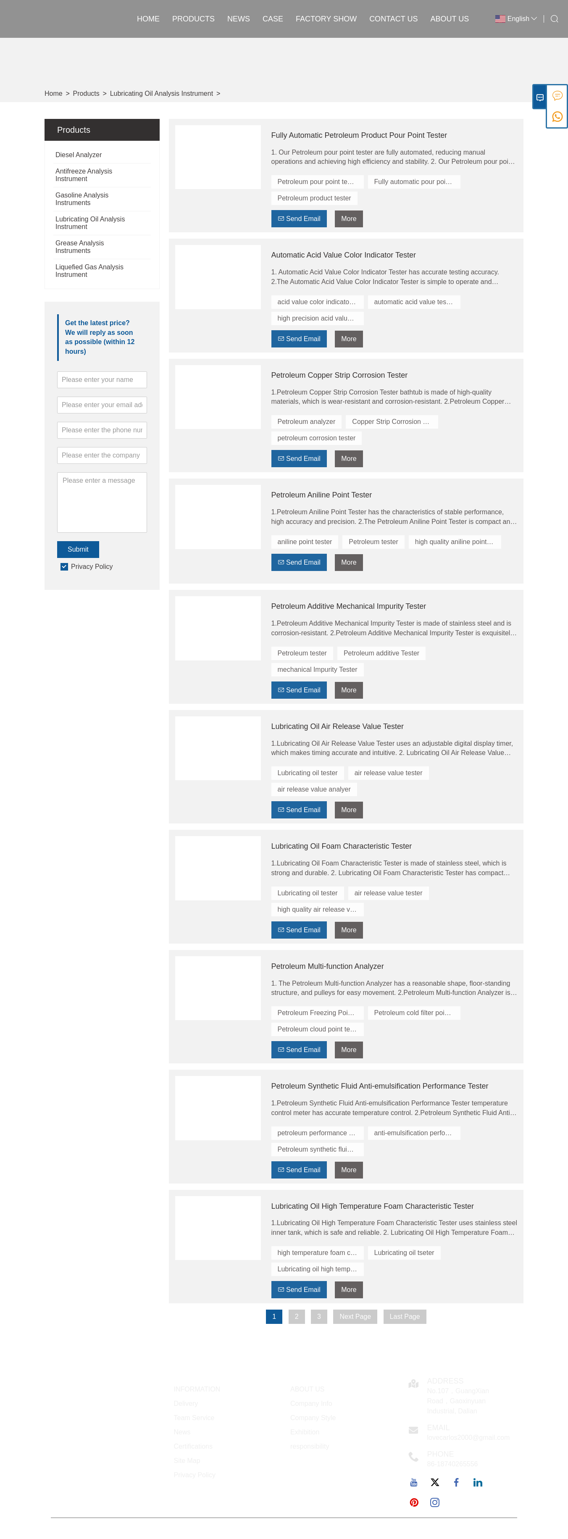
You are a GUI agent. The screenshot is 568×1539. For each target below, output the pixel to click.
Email (438, 1427)
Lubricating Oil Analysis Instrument (161, 93)
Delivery (186, 1403)
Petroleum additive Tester (381, 653)
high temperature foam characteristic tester (321, 1252)
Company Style (313, 1417)
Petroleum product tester (314, 198)
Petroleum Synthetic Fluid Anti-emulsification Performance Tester (380, 1086)
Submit (78, 549)
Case (273, 19)
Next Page (355, 1316)
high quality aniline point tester (458, 541)
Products (193, 19)
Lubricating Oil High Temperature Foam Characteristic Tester (372, 1206)
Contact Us (393, 19)
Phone (440, 1454)
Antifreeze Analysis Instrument (83, 175)
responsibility (309, 1446)
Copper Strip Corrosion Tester (395, 421)
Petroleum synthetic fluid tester (321, 1149)
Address (445, 1381)
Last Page (405, 1316)
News (238, 19)
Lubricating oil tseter (404, 1252)
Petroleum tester (373, 541)
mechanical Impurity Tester (318, 669)
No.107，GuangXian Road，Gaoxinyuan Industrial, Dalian (458, 1401)
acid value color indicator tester (321, 301)
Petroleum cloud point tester (319, 1029)
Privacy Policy (92, 566)
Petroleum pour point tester (318, 181)
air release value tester (389, 772)
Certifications (193, 1446)
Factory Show (326, 19)
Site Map (187, 1460)
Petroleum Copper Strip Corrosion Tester (339, 375)
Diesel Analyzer (78, 154)
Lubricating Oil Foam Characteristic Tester (341, 846)
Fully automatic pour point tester (417, 181)
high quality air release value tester (321, 909)
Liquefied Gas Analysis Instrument (89, 270)
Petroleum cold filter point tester (417, 1012)
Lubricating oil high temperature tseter (321, 1269)
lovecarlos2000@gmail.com (468, 1437)
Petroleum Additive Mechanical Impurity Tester (348, 606)
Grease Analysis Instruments (79, 246)
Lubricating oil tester (308, 772)
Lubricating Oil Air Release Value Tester (337, 726)
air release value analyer (314, 789)
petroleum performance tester (321, 1132)
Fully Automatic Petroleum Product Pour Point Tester (359, 135)
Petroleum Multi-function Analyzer (327, 966)
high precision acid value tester (321, 318)
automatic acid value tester (414, 301)
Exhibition (304, 1432)
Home (148, 19)
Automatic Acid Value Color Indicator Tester (343, 255)
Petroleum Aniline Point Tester (321, 495)
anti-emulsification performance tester (417, 1132)
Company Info (311, 1403)
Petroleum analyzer (307, 421)
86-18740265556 (452, 1464)
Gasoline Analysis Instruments (81, 199)
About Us (449, 19)
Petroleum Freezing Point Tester (321, 1012)
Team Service (194, 1417)
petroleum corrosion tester (317, 438)
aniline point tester (305, 541)
